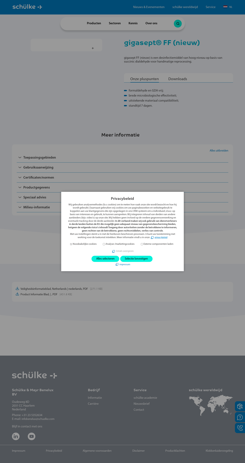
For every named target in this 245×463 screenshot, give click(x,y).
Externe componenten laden (158, 244)
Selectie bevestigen (138, 258)
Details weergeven (125, 251)
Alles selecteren (103, 258)
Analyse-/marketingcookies (120, 244)
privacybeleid (161, 237)
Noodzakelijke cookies (85, 244)
